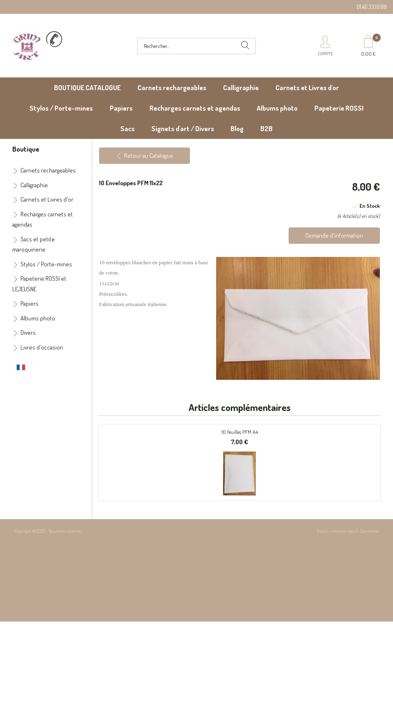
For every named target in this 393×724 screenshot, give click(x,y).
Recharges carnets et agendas (194, 108)
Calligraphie (241, 87)
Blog (237, 128)
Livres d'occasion (41, 347)
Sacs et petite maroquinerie (33, 244)
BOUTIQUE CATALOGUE (87, 87)
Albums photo (277, 108)
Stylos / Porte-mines (61, 108)
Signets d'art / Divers (182, 128)
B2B (266, 128)
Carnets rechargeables (172, 87)
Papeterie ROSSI (339, 108)
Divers (28, 332)
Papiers (121, 108)
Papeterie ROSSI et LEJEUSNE (39, 284)
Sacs (127, 128)
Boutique (25, 148)
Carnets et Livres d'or (307, 87)
